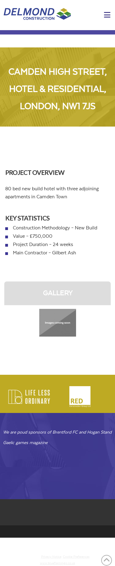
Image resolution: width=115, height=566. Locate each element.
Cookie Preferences (76, 557)
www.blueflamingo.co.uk (57, 563)
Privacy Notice (51, 557)
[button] (107, 15)
